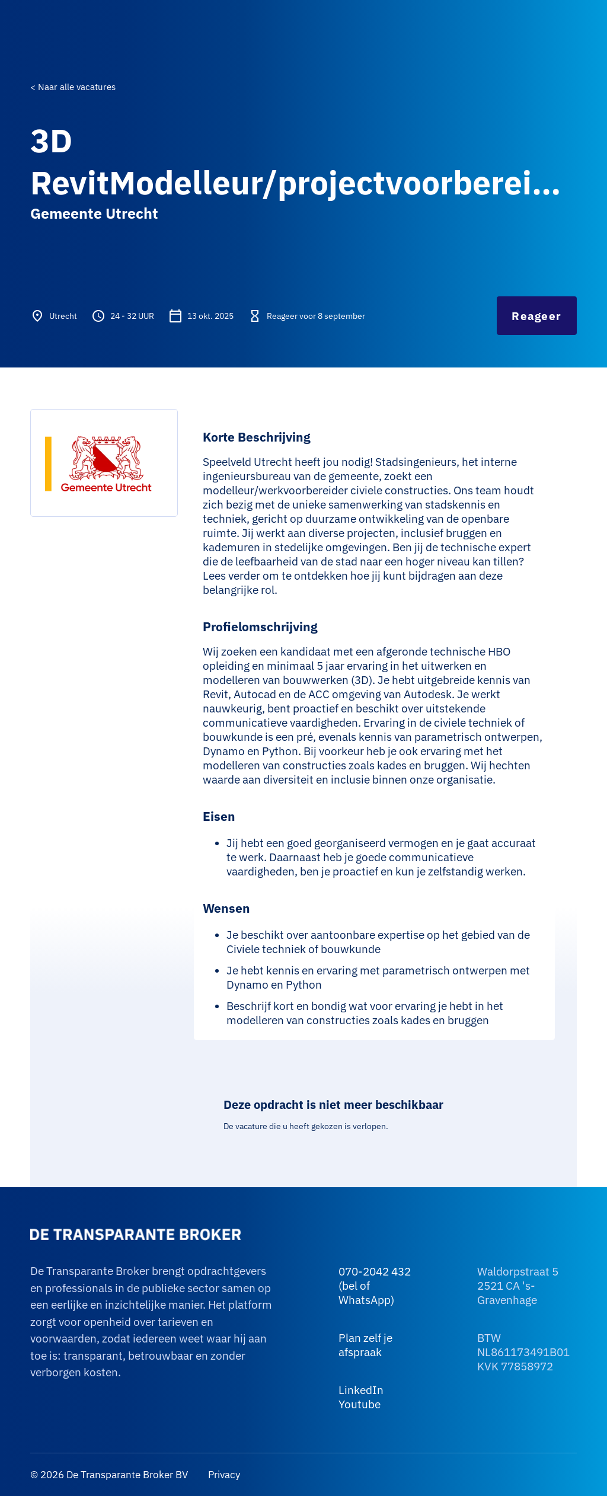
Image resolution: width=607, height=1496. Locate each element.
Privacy (223, 1474)
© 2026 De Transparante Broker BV (109, 1474)
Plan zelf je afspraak (365, 1345)
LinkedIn (361, 1390)
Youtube (359, 1404)
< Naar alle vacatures (73, 86)
